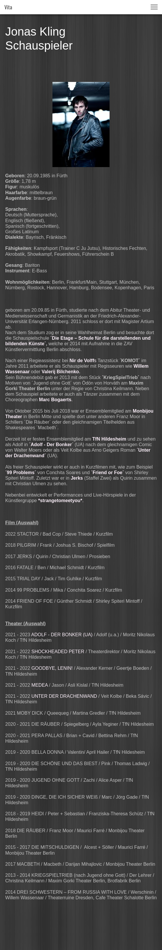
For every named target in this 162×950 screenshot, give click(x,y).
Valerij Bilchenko (60, 371)
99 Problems (20, 472)
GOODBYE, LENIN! (52, 668)
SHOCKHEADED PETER (57, 651)
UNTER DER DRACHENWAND (64, 696)
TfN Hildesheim (109, 439)
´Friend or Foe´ (107, 472)
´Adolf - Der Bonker (50, 444)
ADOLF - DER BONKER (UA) (62, 634)
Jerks (77, 478)
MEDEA (39, 685)
